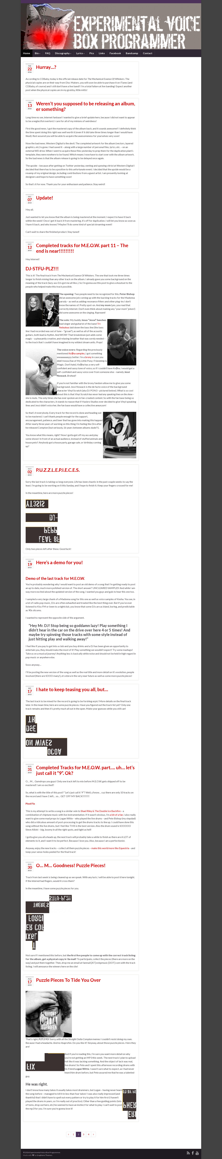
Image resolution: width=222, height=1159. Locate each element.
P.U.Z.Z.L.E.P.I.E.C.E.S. (58, 470)
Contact (147, 53)
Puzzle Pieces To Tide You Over (68, 980)
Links (102, 53)
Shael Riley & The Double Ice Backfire (101, 810)
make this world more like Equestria (110, 848)
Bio (37, 53)
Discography (63, 53)
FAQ (47, 53)
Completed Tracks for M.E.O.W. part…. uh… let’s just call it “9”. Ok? (85, 770)
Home (26, 53)
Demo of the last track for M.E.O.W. (55, 578)
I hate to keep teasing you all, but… (72, 689)
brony (88, 357)
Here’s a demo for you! (59, 562)
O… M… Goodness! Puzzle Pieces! (71, 865)
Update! (44, 197)
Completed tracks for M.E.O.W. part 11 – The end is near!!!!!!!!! (82, 248)
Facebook (115, 53)
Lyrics (80, 53)
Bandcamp (132, 53)
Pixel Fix (30, 803)
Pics (91, 53)
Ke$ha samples (77, 353)
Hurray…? (46, 67)
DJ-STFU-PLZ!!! (42, 268)
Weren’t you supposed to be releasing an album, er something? (85, 106)
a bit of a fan (116, 814)
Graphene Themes (44, 1155)
